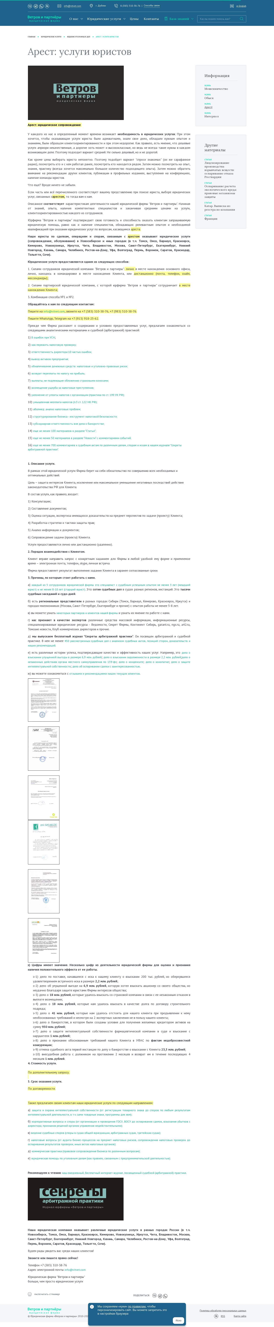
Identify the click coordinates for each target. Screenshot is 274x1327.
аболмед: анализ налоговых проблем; (59, 409)
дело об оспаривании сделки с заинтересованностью (149, 667)
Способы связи (152, 5)
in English (241, 6)
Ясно (178, 1320)
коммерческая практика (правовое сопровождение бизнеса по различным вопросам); (90, 1153)
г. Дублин (101, 5)
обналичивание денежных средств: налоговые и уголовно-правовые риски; (82, 366)
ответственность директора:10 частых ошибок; (64, 352)
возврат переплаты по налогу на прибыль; (60, 373)
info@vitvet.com (72, 6)
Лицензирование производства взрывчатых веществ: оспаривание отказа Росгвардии (220, 174)
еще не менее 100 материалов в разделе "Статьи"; (67, 431)
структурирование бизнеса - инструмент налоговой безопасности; (78, 416)
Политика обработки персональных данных (223, 1315)
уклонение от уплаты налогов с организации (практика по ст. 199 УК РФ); (81, 395)
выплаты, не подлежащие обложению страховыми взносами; (72, 380)
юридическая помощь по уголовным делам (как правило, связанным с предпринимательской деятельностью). (105, 1160)
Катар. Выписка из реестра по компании (218, 223)
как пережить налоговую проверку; (55, 345)
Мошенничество (217, 89)
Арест (208, 108)
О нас (73, 19)
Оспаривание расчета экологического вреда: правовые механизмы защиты (220, 201)
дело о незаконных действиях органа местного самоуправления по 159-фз (92, 662)
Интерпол (212, 118)
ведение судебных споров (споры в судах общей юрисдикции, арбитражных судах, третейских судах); (100, 1134)
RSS (223, 1321)
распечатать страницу (45, 1301)
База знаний (176, 19)
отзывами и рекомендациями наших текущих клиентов (106, 674)
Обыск (209, 98)
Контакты (151, 19)
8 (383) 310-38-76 (130, 5)
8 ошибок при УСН (44, 337)
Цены (134, 19)
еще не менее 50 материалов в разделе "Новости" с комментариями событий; (86, 438)
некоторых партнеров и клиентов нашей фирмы (88, 613)
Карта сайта (240, 1320)
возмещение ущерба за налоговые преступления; (65, 388)
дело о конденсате (163, 662)
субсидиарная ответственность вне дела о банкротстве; (71, 424)
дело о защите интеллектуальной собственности (77, 667)
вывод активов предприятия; (51, 359)
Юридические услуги (104, 19)
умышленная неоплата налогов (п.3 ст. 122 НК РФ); (68, 402)
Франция (211, 237)
